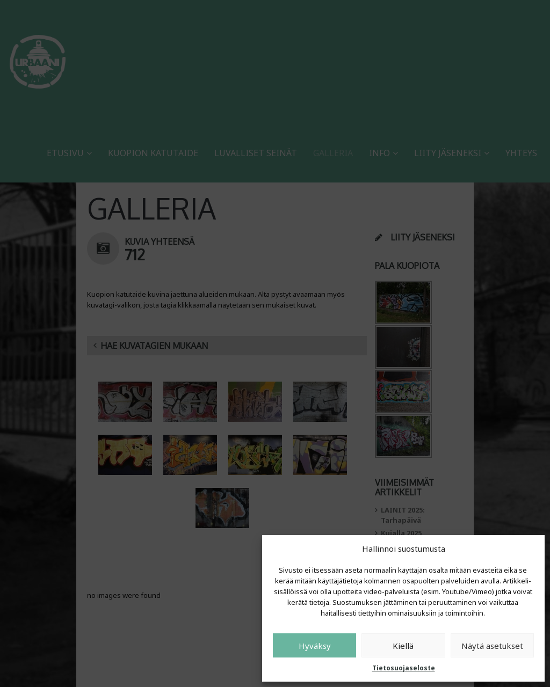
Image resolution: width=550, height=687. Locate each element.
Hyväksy (315, 645)
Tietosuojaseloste (403, 668)
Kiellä (403, 645)
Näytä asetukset (492, 645)
